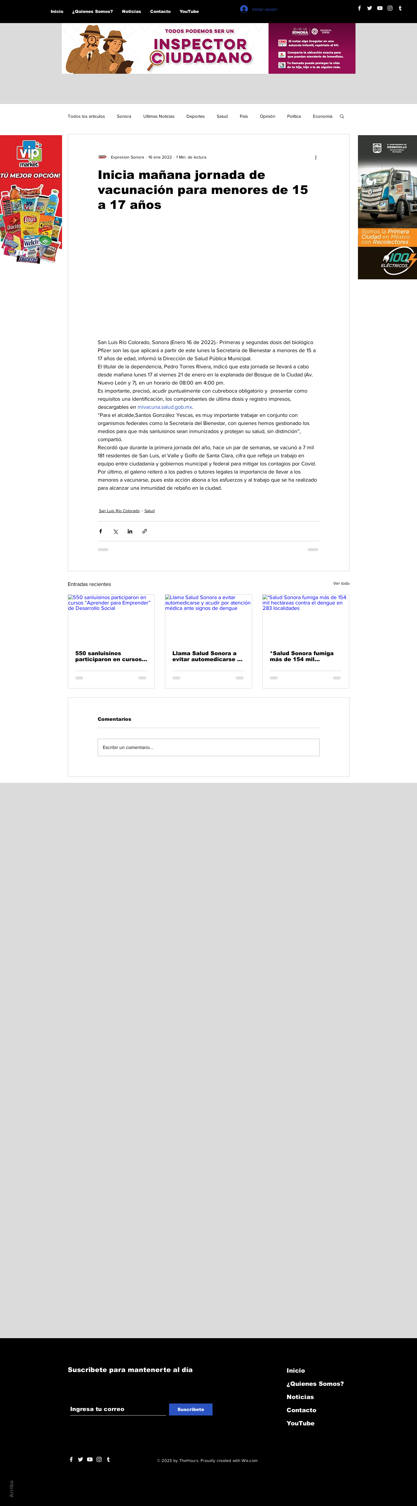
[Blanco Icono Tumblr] (400, 8)
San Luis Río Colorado (119, 510)
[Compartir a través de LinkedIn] (130, 531)
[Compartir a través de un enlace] (144, 531)
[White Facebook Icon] (71, 1459)
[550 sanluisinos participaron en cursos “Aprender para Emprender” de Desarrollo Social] (111, 619)
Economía (322, 116)
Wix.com (250, 1460)
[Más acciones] (316, 157)
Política (294, 116)
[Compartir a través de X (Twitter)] (115, 531)
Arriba (11, 1489)
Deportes (195, 116)
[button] (342, 116)
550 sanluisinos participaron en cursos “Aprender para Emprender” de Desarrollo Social (108, 656)
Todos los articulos (86, 116)
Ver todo (341, 583)
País (244, 116)
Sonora (124, 116)
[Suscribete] (191, 1409)
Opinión (267, 116)
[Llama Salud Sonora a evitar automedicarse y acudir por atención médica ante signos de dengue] (208, 619)
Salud (222, 116)
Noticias (300, 1397)
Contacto (301, 1410)
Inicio (296, 1370)
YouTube (300, 1423)
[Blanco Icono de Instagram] (390, 8)
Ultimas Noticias (158, 116)
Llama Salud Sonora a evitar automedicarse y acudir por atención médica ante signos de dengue (206, 656)
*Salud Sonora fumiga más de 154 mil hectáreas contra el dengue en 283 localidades (302, 656)
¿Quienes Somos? (315, 1383)
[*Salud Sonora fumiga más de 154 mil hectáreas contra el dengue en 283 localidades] (306, 619)
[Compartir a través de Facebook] (100, 531)
